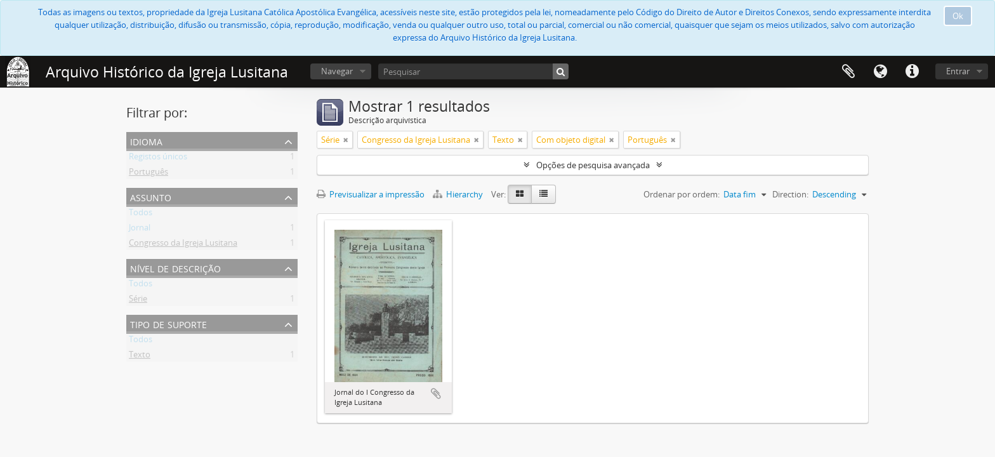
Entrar (958, 71)
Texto (139, 356)
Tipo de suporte (168, 323)
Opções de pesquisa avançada (593, 165)
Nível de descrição (175, 267)
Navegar (337, 71)
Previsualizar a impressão (371, 194)
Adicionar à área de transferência (436, 393)
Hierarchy (459, 194)
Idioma (880, 72)
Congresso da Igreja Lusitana (183, 245)
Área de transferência (848, 72)
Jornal (139, 229)
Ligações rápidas (912, 72)
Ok (957, 16)
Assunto (150, 196)
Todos (140, 214)
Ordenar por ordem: (681, 194)
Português (148, 174)
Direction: (790, 194)
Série (138, 301)
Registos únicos (158, 158)
